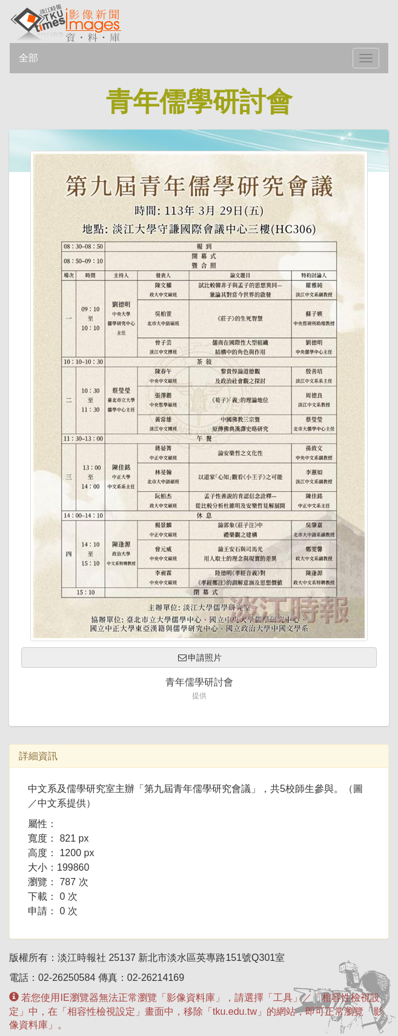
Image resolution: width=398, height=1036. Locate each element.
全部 (28, 58)
